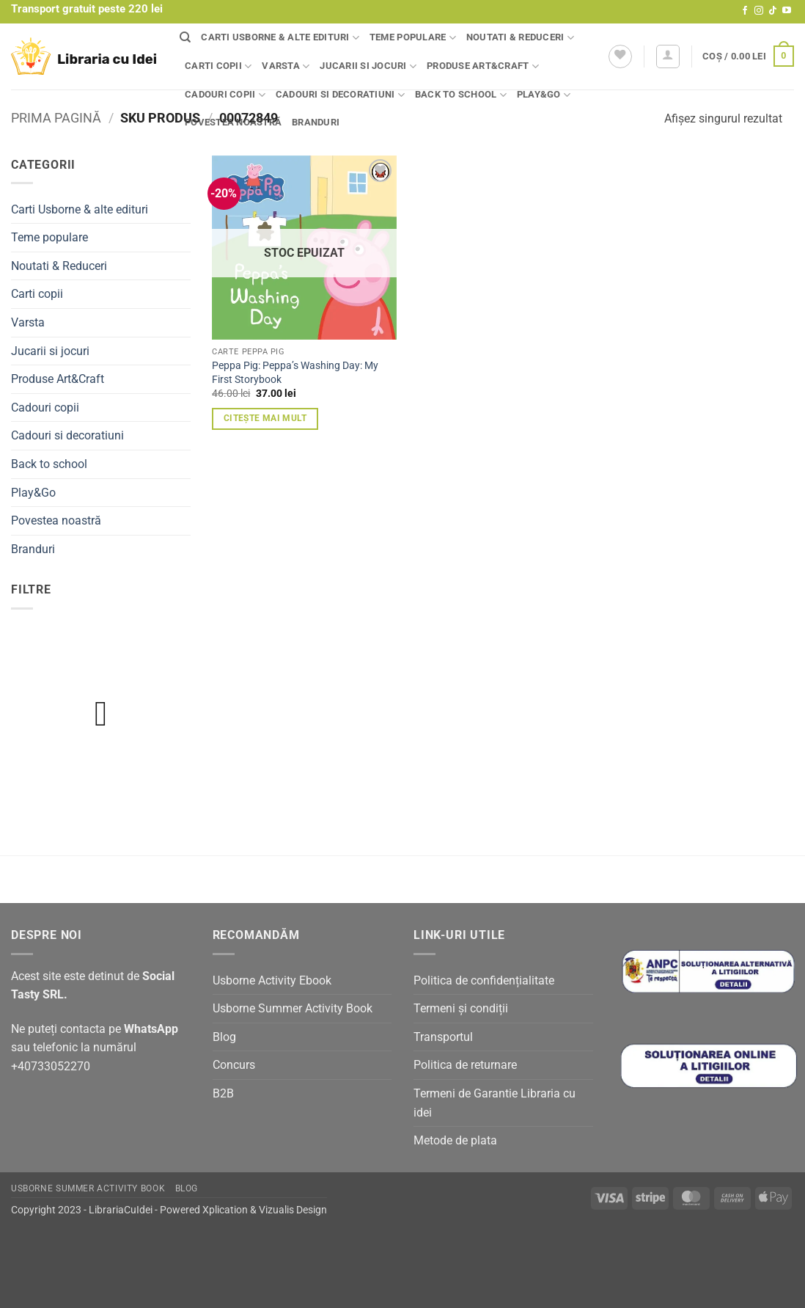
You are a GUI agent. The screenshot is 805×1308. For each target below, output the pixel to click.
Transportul (443, 1037)
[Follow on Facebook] (744, 11)
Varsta (285, 66)
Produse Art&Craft (483, 66)
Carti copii (218, 66)
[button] (668, 56)
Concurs (234, 1065)
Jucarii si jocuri (368, 66)
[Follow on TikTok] (772, 11)
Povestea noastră (233, 122)
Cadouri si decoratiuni (340, 95)
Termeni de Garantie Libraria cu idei (494, 1102)
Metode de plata (455, 1140)
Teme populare (413, 38)
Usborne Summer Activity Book (292, 1008)
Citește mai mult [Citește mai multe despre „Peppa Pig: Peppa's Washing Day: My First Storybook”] (265, 418)
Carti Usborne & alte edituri (280, 38)
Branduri (315, 122)
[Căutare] (185, 37)
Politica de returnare (465, 1065)
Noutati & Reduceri (520, 38)
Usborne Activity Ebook (272, 980)
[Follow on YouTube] (786, 11)
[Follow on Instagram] (758, 11)
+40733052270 (50, 1066)
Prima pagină (56, 117)
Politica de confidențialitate (483, 980)
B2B (223, 1093)
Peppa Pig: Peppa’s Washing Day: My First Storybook (295, 372)
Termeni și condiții (460, 1008)
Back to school (461, 95)
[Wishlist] (620, 56)
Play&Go (543, 95)
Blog (224, 1037)
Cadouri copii (225, 95)
